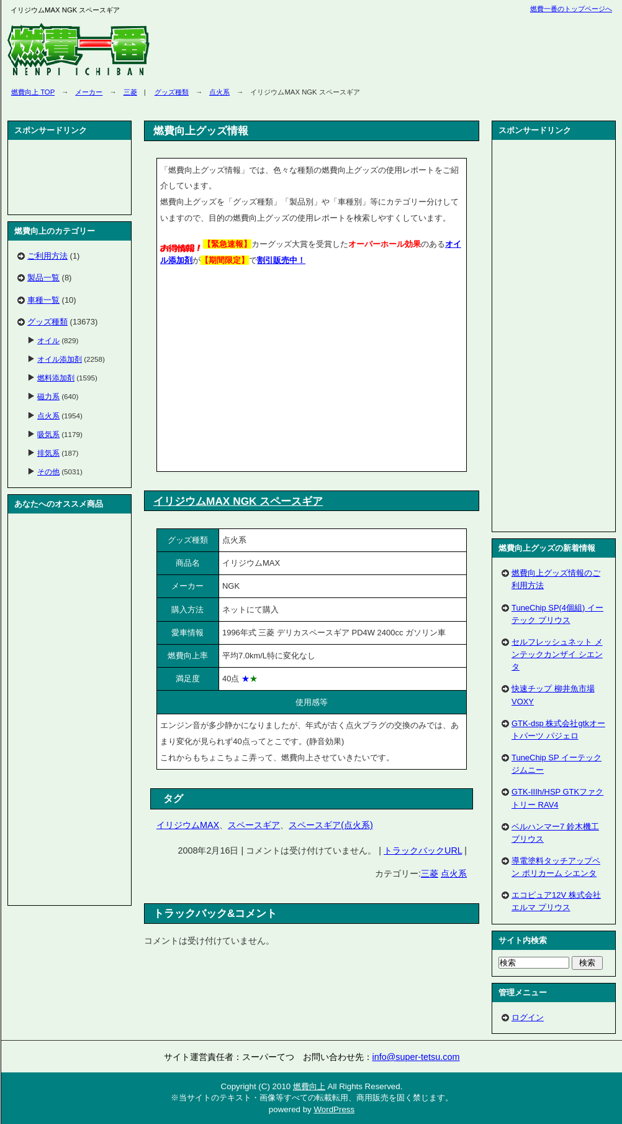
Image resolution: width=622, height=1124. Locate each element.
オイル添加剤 (59, 359)
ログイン (528, 1017)
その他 (48, 472)
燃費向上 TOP (33, 92)
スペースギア (254, 825)
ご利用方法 (47, 255)
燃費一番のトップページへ (571, 8)
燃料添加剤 (55, 378)
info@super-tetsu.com (416, 1057)
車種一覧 (43, 300)
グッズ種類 (172, 92)
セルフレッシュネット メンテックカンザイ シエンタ (557, 654)
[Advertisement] (69, 177)
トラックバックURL (423, 850)
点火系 (219, 92)
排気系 (48, 453)
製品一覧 (43, 277)
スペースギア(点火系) (331, 825)
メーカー (88, 92)
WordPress (333, 1109)
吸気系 (48, 434)
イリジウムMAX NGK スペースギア (238, 501)
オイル (48, 340)
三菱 (130, 92)
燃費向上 (309, 1086)
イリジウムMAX (187, 825)
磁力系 (48, 396)
